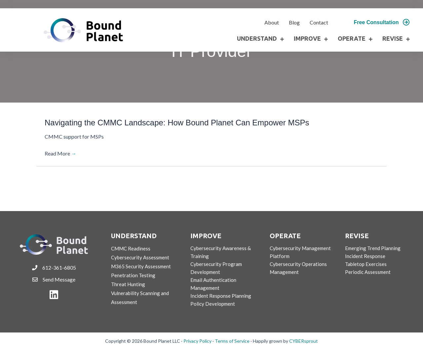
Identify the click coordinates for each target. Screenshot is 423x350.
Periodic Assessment (368, 272)
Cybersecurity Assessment (140, 257)
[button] (382, 22)
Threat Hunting (128, 284)
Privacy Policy (197, 341)
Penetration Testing (133, 275)
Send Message (59, 279)
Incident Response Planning (220, 296)
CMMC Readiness (130, 248)
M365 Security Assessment (141, 266)
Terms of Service (232, 341)
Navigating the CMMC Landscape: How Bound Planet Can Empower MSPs (177, 122)
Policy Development (212, 304)
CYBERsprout (303, 341)
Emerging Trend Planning (373, 248)
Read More (60, 153)
